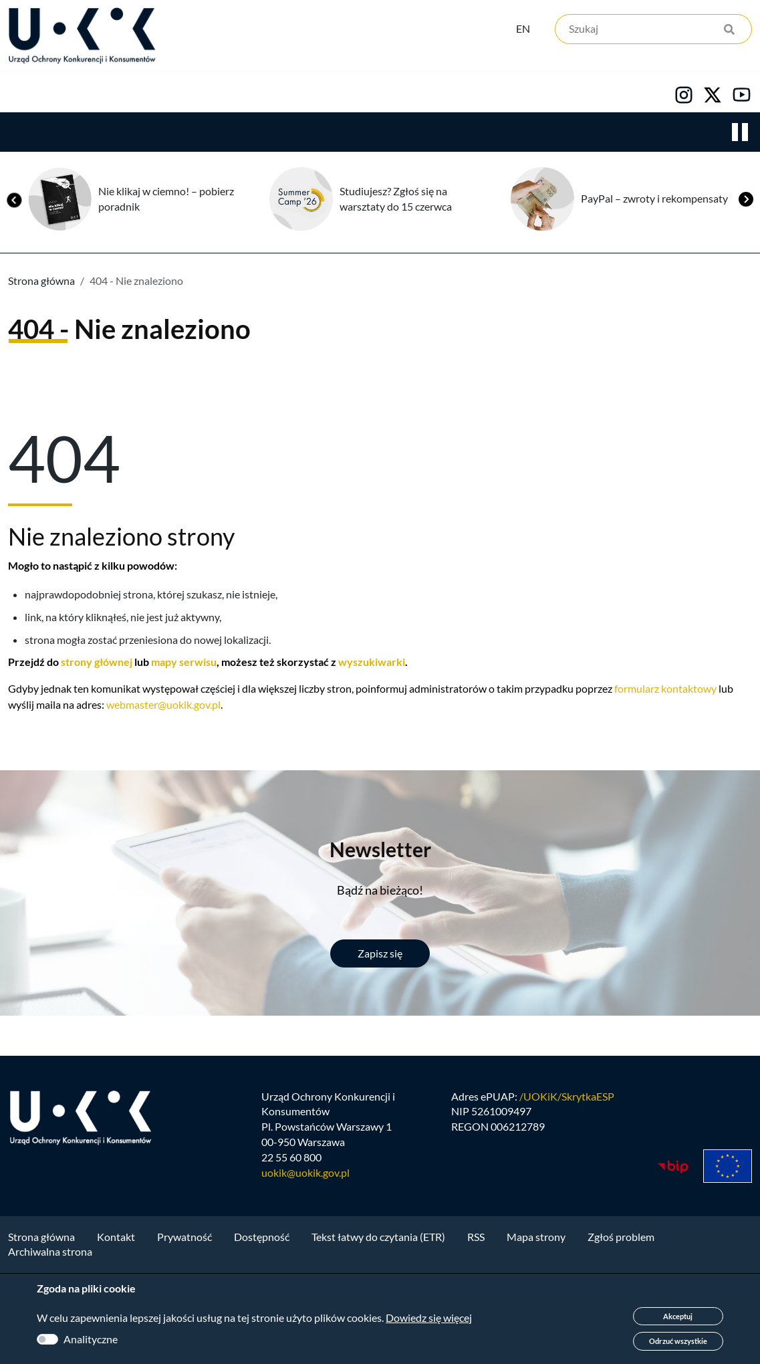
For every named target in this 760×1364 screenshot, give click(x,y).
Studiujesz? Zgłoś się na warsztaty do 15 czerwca (396, 241)
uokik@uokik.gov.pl (305, 1221)
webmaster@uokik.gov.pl (163, 747)
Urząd (23, 134)
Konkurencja (127, 134)
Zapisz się (380, 996)
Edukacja (360, 134)
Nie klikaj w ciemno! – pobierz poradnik (166, 241)
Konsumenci (248, 134)
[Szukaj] (653, 32)
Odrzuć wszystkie (678, 1341)
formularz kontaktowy (665, 731)
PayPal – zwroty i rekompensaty (654, 241)
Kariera (457, 134)
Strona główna (41, 323)
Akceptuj (677, 1316)
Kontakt (553, 134)
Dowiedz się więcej (429, 1317)
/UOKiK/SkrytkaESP (566, 1144)
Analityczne (91, 1339)
